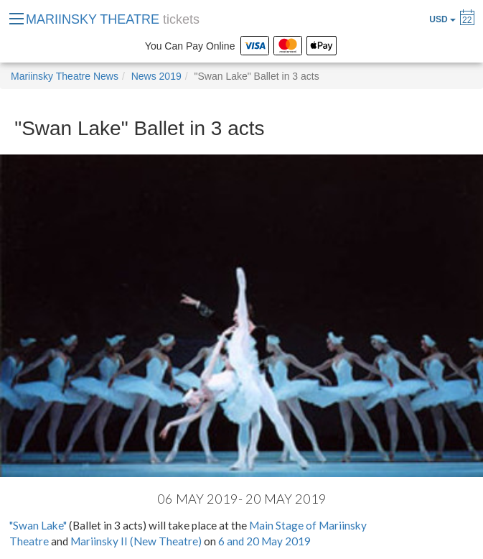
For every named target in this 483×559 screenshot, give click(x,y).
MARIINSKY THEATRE (113, 19)
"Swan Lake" (38, 525)
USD (442, 19)
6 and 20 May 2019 (264, 541)
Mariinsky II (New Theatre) (136, 541)
